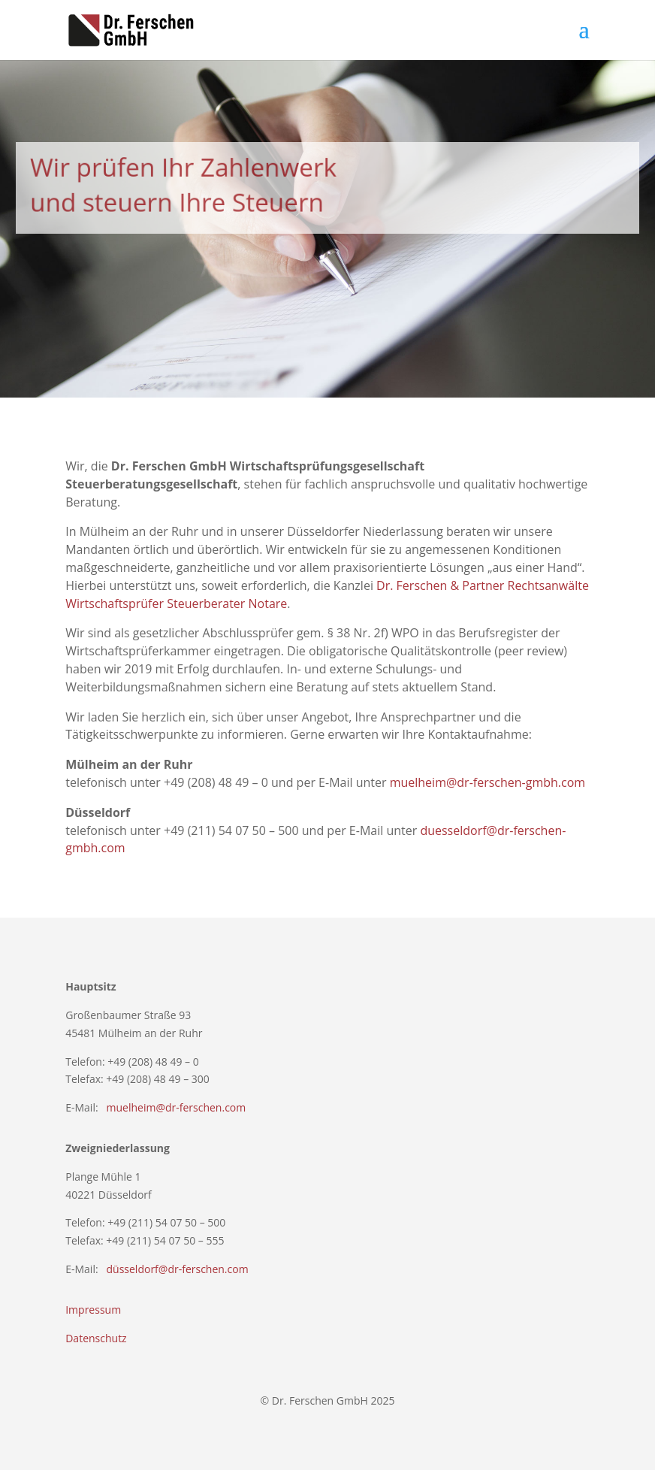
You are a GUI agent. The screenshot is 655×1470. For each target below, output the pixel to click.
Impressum (93, 1309)
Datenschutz (95, 1338)
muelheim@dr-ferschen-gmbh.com (487, 782)
